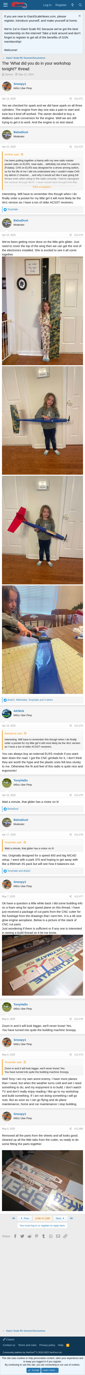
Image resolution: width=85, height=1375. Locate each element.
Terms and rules (27, 1345)
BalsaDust (21, 132)
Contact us (9, 1345)
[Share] (70, 98)
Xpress (9, 74)
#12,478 (78, 1019)
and (18, 870)
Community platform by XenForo (32, 1352)
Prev (24, 1218)
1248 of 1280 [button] (42, 1218)
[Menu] (5, 5)
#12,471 (78, 98)
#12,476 (78, 834)
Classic (9, 1339)
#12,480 (78, 1128)
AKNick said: (12, 154)
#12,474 (78, 725)
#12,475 (78, 795)
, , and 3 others (30, 700)
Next (60, 1218)
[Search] (80, 5)
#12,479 (78, 1054)
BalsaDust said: (13, 733)
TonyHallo (21, 780)
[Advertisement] (42, 1282)
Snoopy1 (20, 83)
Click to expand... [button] (43, 186)
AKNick (19, 711)
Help (61, 1345)
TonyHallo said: (13, 842)
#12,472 (78, 146)
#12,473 (78, 235)
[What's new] (72, 5)
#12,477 (78, 896)
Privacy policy (47, 1345)
